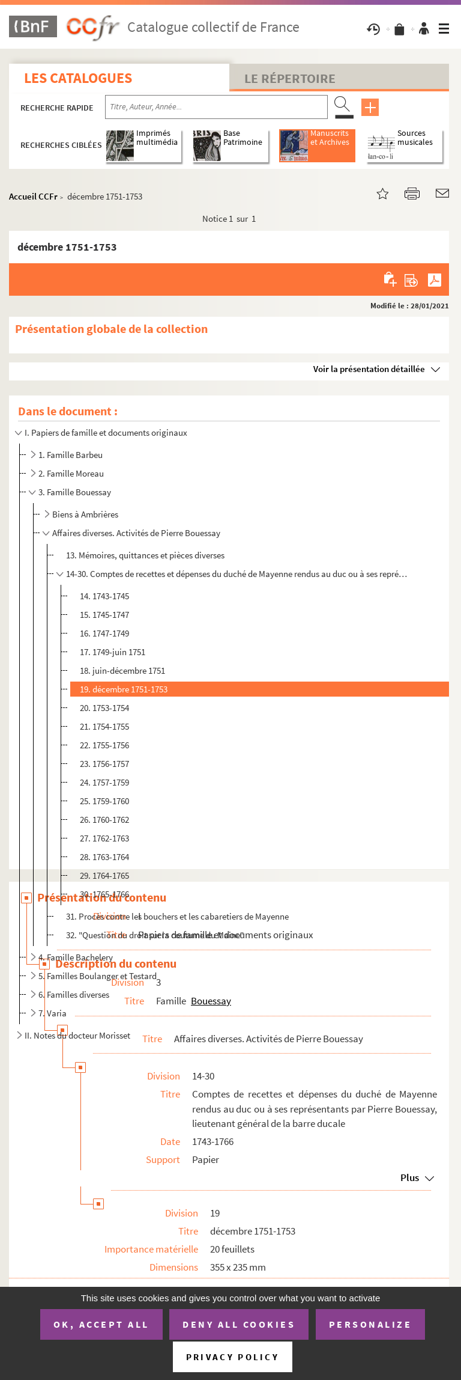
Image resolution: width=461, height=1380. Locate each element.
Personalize (370, 1324)
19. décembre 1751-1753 (123, 689)
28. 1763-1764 (104, 856)
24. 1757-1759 (104, 782)
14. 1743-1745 (104, 596)
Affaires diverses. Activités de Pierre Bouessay (136, 533)
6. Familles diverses (73, 994)
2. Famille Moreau (71, 473)
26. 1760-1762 (104, 819)
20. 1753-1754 (104, 707)
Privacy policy (232, 1357)
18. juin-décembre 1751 (122, 670)
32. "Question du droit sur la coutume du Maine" (155, 935)
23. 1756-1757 (104, 763)
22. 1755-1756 (104, 745)
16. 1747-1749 (104, 633)
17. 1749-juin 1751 (112, 652)
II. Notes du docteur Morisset (77, 1035)
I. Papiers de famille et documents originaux (106, 432)
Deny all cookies (238, 1324)
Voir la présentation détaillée (369, 368)
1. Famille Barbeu (70, 454)
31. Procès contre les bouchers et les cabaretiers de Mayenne (177, 916)
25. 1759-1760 (104, 801)
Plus (409, 1177)
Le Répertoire (290, 78)
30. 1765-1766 (104, 894)
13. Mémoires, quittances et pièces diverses (145, 555)
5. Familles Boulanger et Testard (97, 976)
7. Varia (52, 1013)
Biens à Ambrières (85, 514)
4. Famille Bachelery (75, 957)
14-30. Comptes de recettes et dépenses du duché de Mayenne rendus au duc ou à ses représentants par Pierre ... (238, 573)
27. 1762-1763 (104, 838)
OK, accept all (101, 1324)
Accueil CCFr (33, 196)
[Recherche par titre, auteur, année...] (216, 107)
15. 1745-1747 (104, 614)
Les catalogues (78, 78)
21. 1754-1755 (104, 726)
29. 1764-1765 (104, 875)
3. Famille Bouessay (74, 492)
